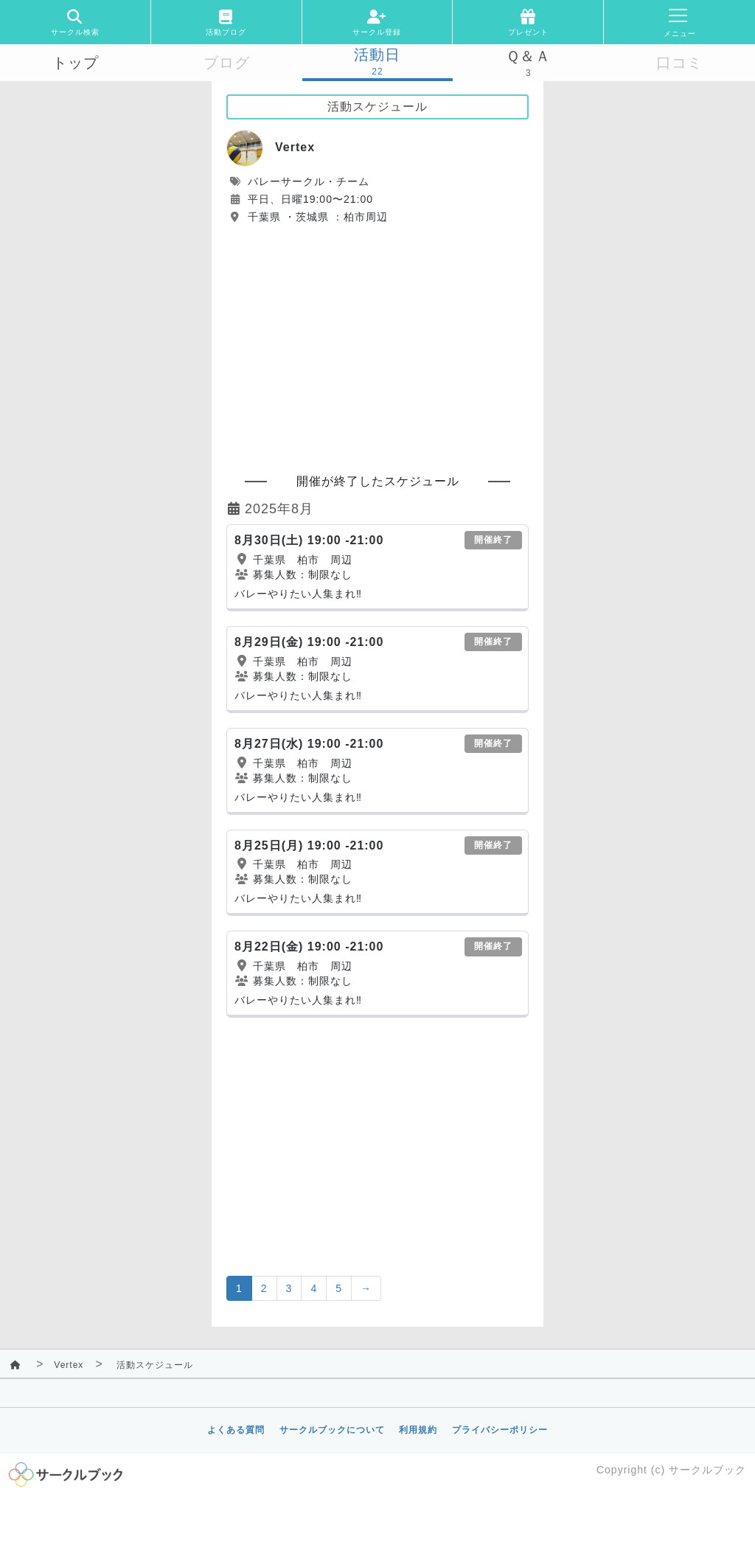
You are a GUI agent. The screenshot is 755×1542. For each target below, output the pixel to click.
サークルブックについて (332, 1430)
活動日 (377, 54)
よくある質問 (236, 1430)
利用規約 (418, 1430)
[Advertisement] (377, 342)
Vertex (68, 1365)
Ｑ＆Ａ (528, 56)
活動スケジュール (154, 1365)
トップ (75, 63)
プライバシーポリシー (500, 1430)
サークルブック (707, 1470)
